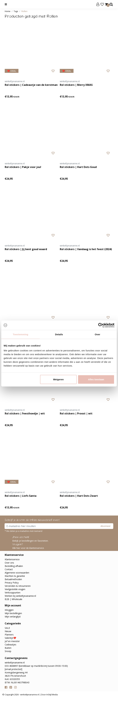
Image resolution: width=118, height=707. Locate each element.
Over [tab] (97, 334)
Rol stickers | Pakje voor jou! (23, 167)
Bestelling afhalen (14, 565)
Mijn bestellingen (13, 613)
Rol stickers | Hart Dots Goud (78, 167)
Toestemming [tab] (20, 334)
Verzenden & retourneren (18, 585)
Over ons (9, 562)
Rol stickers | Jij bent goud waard (26, 249)
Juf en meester (12, 641)
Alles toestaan (96, 379)
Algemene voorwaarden (17, 572)
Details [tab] (59, 334)
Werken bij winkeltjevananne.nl (20, 595)
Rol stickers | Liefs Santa (20, 496)
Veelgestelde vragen (15, 589)
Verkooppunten (12, 592)
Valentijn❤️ (10, 637)
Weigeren (58, 379)
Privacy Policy (12, 582)
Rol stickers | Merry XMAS (76, 85)
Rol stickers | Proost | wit (76, 413)
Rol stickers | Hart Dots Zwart (79, 496)
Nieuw (8, 631)
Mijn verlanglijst (13, 616)
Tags (16, 11)
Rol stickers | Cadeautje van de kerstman (31, 85)
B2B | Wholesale (13, 599)
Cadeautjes (10, 644)
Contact (9, 569)
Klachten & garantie (15, 575)
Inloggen (9, 609)
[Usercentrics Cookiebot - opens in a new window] (100, 325)
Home (7, 11)
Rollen (24, 11)
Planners (9, 634)
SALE (7, 627)
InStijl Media (52, 694)
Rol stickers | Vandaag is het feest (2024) (86, 249)
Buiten (8, 647)
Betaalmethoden (13, 579)
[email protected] (13, 669)
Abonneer (105, 526)
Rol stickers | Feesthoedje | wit (25, 413)
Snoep (8, 651)
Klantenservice (12, 559)
